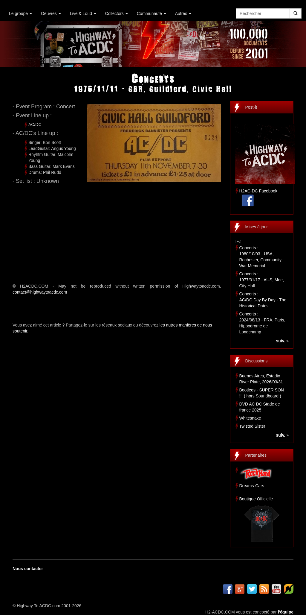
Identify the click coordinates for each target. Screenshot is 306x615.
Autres (183, 13)
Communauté (151, 13)
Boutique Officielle (256, 498)
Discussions (256, 361)
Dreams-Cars (251, 485)
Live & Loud (83, 13)
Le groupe (20, 13)
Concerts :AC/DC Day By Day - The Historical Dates (263, 299)
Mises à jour (256, 226)
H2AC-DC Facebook (258, 191)
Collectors (116, 13)
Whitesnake (250, 418)
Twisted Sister (252, 426)
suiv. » (282, 340)
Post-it (251, 107)
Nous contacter (28, 568)
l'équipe (285, 612)
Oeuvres (51, 13)
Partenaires (256, 455)
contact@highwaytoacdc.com (40, 292)
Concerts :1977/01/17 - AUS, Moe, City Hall (261, 279)
